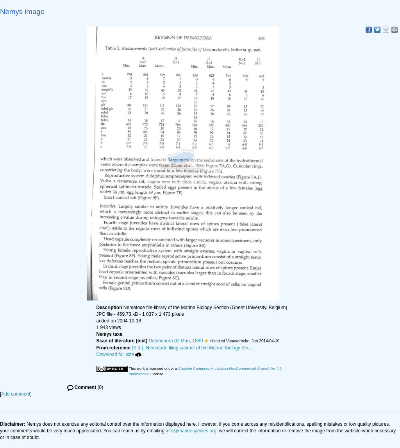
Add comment (15, 394)
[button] (206, 341)
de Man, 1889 (176, 341)
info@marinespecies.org (191, 431)
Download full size (119, 354)
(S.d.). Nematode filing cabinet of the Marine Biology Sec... (193, 348)
